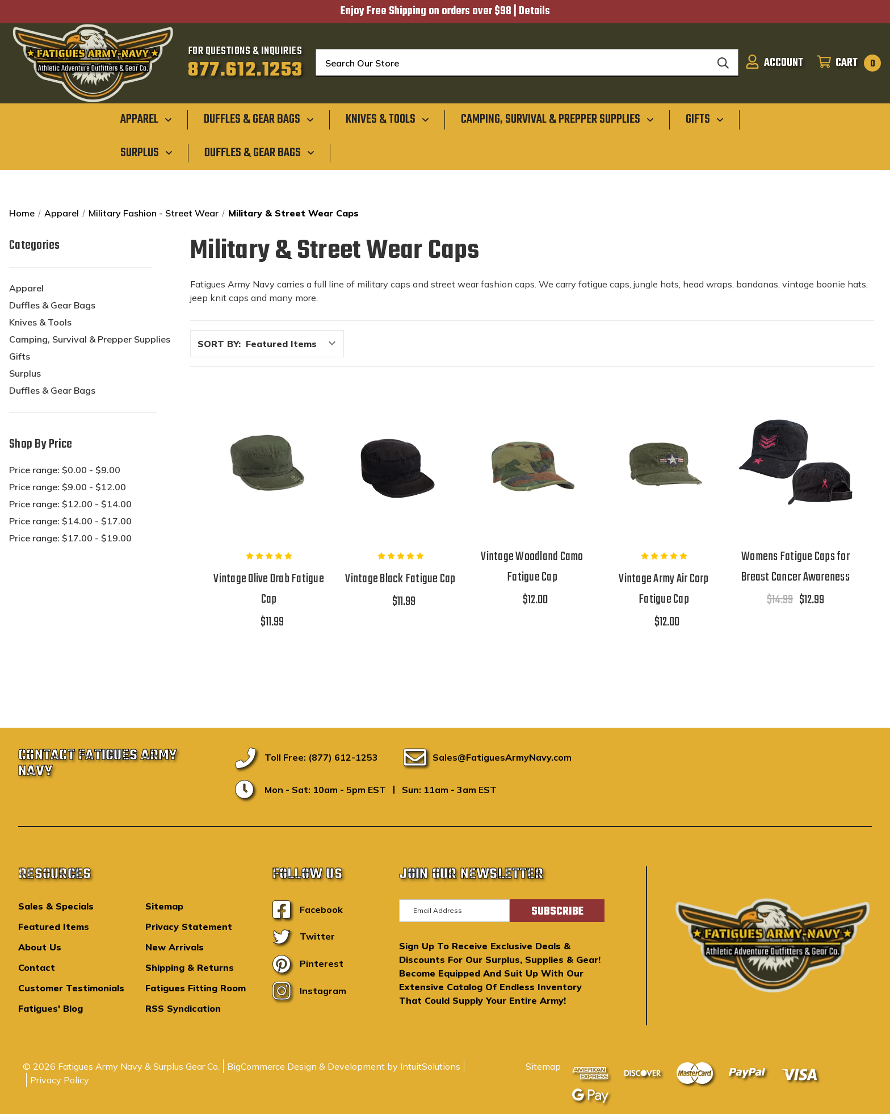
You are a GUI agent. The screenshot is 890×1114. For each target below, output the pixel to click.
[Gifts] (705, 119)
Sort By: (219, 343)
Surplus (25, 373)
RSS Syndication (183, 1008)
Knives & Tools (40, 322)
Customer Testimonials (71, 988)
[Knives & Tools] (387, 119)
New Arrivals (174, 947)
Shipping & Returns (189, 967)
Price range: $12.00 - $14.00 (70, 504)
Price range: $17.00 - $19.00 (70, 538)
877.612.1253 (245, 70)
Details (534, 11)
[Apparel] (146, 119)
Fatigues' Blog (50, 1008)
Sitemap (164, 906)
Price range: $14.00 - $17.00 (70, 521)
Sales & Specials (56, 906)
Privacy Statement (188, 926)
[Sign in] (774, 63)
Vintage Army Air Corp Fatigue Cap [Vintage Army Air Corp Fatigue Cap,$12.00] (663, 589)
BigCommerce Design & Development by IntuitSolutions (343, 1066)
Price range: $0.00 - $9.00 (64, 469)
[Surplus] (146, 152)
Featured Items (53, 926)
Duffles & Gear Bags (52, 305)
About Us (39, 947)
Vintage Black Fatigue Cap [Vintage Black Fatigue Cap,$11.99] (400, 579)
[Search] (723, 63)
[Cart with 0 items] (845, 63)
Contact (36, 967)
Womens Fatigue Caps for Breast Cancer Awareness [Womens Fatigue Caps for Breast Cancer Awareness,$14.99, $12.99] (795, 567)
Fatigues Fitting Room (195, 988)
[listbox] (293, 344)
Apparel (26, 288)
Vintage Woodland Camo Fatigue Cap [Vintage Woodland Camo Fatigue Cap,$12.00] (532, 567)
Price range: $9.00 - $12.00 (67, 487)
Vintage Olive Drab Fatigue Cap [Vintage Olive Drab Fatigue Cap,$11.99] (268, 589)
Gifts (19, 356)
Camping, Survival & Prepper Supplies (89, 339)
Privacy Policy (59, 1080)
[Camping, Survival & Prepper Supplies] (557, 119)
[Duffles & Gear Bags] (259, 119)
